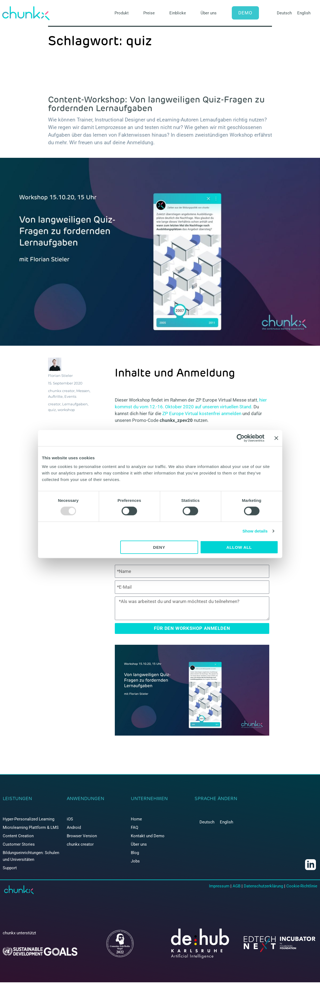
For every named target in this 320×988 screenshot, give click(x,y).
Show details (255, 531)
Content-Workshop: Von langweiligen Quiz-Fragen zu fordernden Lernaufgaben (156, 104)
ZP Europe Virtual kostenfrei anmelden (201, 413)
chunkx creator (61, 391)
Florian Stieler (60, 375)
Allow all (239, 547)
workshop (66, 410)
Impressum (219, 886)
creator (54, 404)
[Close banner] (276, 438)
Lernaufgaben (75, 404)
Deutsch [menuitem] (284, 13)
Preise (149, 13)
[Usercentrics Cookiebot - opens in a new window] (240, 438)
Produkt (122, 13)
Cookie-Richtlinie (301, 886)
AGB (236, 886)
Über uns (209, 13)
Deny (159, 547)
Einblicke (177, 13)
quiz (52, 410)
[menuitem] (284, 13)
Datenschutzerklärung (263, 886)
